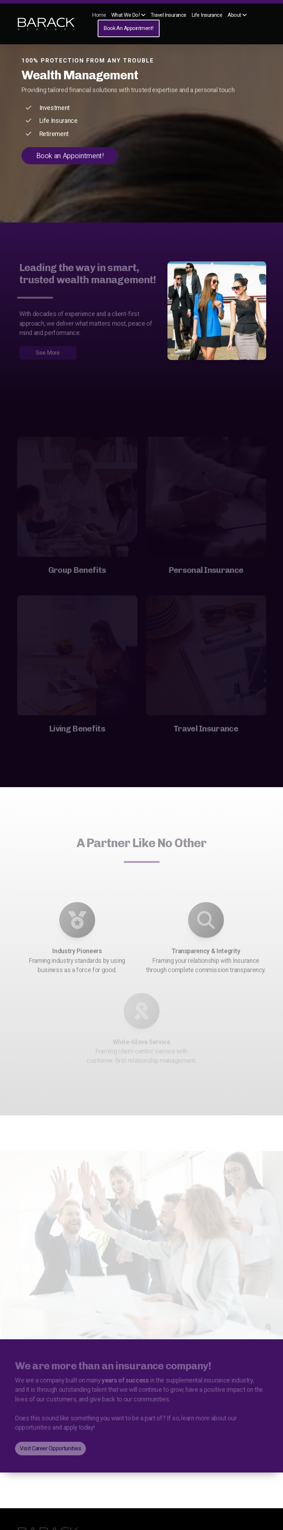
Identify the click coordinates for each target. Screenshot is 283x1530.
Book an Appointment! (70, 155)
